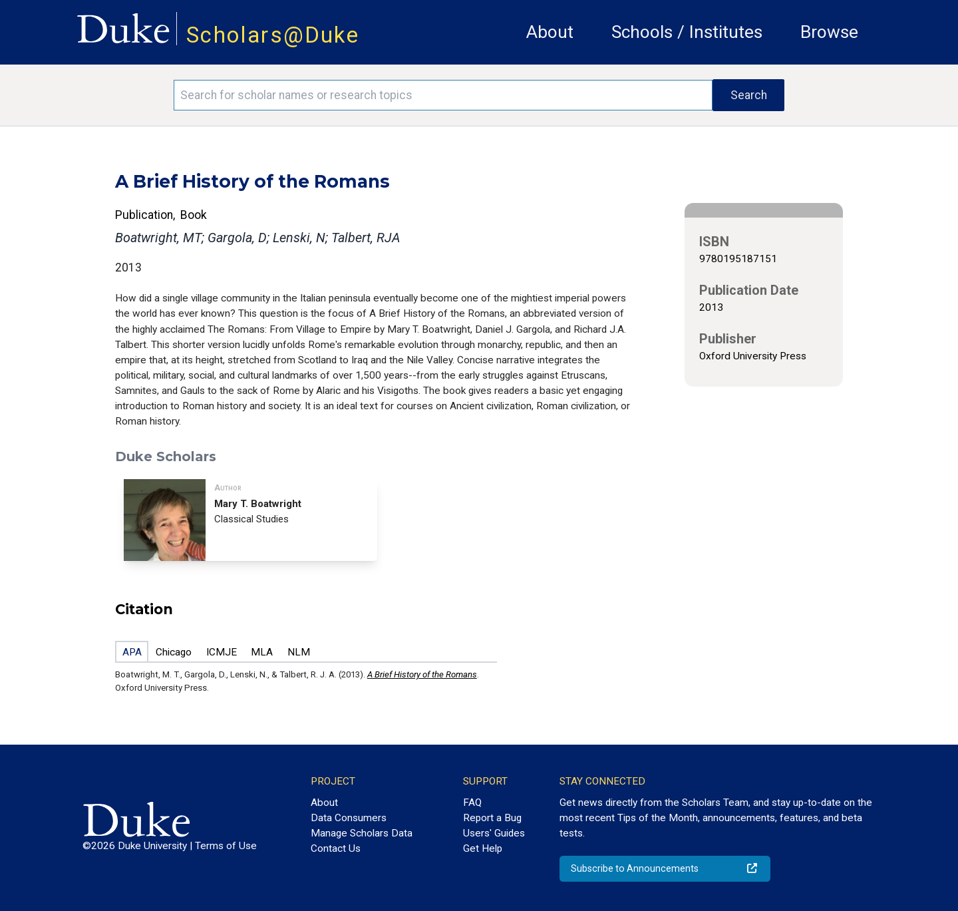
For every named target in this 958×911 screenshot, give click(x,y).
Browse (829, 32)
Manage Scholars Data (361, 833)
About (549, 32)
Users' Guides (494, 833)
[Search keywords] (443, 95)
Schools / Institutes (686, 32)
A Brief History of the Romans (422, 674)
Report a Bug (492, 818)
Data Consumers (349, 818)
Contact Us (336, 848)
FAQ (472, 803)
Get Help (482, 848)
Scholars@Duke (272, 35)
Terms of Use (226, 846)
